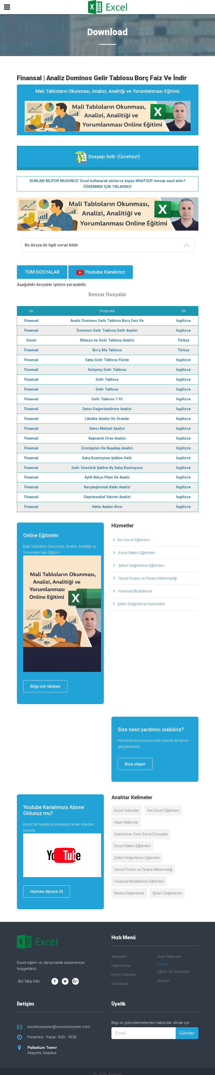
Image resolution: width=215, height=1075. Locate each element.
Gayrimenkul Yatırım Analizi (107, 491)
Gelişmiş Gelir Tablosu (107, 367)
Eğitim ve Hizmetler (173, 965)
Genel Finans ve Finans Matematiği (147, 572)
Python (163, 958)
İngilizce (183, 320)
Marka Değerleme (129, 887)
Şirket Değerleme (167, 887)
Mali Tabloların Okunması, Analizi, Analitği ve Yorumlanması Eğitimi (108, 109)
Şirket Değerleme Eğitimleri (140, 559)
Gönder (186, 1027)
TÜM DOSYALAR (42, 271)
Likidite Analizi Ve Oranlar (107, 415)
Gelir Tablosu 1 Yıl (107, 396)
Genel (31, 339)
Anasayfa (119, 950)
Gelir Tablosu (107, 377)
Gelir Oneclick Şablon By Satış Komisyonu (107, 463)
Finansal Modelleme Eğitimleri (139, 875)
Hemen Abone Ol (46, 885)
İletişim (163, 974)
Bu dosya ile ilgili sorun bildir (51, 244)
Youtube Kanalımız (100, 272)
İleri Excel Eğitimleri (133, 534)
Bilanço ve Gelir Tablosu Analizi (107, 339)
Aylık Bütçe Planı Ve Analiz (107, 472)
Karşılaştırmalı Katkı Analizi (107, 482)
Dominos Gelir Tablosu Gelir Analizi (107, 329)
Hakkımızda (121, 959)
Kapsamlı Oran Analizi (107, 434)
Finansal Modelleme (134, 585)
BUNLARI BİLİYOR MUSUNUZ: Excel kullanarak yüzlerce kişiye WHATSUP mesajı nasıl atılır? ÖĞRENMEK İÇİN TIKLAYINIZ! (107, 183)
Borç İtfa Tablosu (107, 349)
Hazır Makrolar (126, 816)
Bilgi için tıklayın (45, 680)
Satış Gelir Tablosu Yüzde (107, 358)
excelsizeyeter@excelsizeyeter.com (58, 1020)
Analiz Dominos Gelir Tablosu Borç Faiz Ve (107, 320)
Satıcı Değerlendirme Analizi (107, 406)
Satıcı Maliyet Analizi (107, 425)
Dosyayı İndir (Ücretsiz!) (107, 157)
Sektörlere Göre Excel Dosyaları (141, 828)
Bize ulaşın (135, 758)
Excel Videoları (126, 804)
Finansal (32, 320)
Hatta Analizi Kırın (107, 501)
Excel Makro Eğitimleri (136, 546)
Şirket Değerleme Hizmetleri (141, 598)
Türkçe (183, 339)
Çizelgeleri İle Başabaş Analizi (107, 444)
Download (119, 977)
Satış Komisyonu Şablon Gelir (107, 453)
